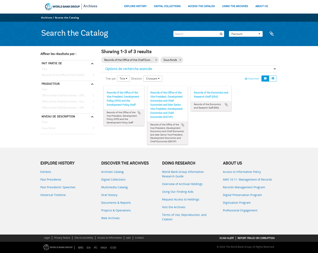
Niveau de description (58, 116)
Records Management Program (244, 187)
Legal (47, 237)
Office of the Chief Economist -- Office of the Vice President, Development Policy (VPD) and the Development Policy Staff (67, 95)
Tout (44, 69)
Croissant (153, 78)
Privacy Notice (62, 237)
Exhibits (45, 172)
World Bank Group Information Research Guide (183, 174)
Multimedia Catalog (114, 187)
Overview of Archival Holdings (182, 184)
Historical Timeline (53, 195)
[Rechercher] (221, 34)
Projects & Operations (116, 210)
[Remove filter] (156, 60)
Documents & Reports (116, 203)
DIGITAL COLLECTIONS (167, 6)
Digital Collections (113, 179)
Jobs (128, 237)
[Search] (198, 34)
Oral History (109, 195)
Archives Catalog (112, 172)
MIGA (104, 247)
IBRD (80, 247)
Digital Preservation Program (242, 195)
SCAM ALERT (226, 238)
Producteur (51, 84)
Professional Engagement (240, 210)
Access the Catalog (67, 17)
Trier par (111, 78)
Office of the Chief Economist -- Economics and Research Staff (67, 101)
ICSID (113, 247)
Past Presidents (50, 179)
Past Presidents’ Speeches (57, 187)
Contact (139, 237)
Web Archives (110, 218)
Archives (90, 6)
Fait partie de (52, 63)
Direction (136, 78)
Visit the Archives (173, 207)
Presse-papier (273, 34)
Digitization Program (237, 203)
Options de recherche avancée (128, 69)
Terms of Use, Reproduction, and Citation (184, 217)
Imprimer (252, 78)
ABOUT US (261, 6)
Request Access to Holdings (180, 199)
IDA (89, 247)
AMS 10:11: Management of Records (247, 179)
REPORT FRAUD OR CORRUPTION (256, 238)
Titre (123, 78)
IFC (95, 247)
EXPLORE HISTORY (135, 6)
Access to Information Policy (242, 172)
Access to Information (109, 237)
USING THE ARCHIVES (235, 6)
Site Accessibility (83, 237)
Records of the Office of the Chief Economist (67, 75)
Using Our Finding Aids (177, 192)
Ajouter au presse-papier (139, 113)
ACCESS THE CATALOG (201, 6)
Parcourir (245, 34)
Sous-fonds (47, 128)
